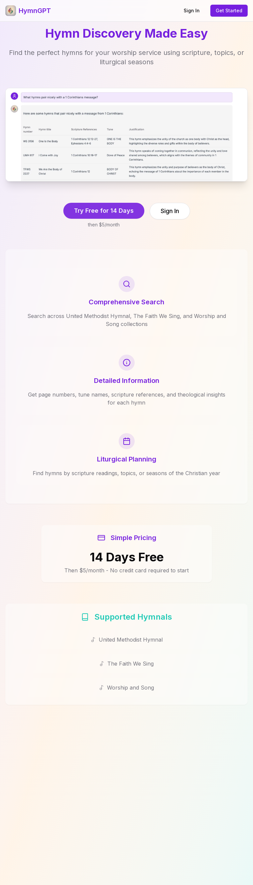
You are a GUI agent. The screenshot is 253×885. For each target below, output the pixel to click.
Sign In (192, 10)
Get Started (229, 10)
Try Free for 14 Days (104, 210)
